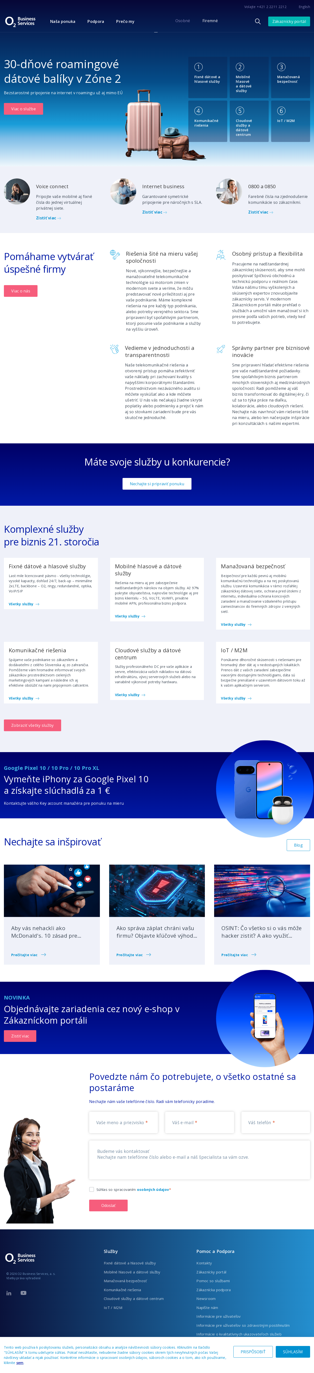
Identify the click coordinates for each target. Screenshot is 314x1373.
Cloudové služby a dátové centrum (134, 1298)
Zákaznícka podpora (213, 1289)
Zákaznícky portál (289, 21)
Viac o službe (23, 109)
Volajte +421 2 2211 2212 (265, 6)
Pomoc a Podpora (215, 1251)
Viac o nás (20, 291)
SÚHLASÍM (293, 1351)
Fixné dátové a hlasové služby (130, 1263)
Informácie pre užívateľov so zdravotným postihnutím (243, 1325)
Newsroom (206, 1298)
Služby (111, 1251)
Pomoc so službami (213, 1280)
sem (20, 1362)
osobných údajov (153, 1189)
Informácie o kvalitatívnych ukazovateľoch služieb (239, 1334)
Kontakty (204, 1263)
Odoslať (108, 1205)
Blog (298, 845)
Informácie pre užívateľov (218, 1316)
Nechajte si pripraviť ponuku (157, 483)
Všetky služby (24, 604)
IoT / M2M (113, 1307)
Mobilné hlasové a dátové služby (132, 1272)
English (304, 6)
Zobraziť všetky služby (32, 725)
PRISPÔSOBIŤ (253, 1351)
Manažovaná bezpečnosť (125, 1280)
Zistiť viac (48, 218)
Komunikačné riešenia (122, 1289)
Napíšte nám (207, 1307)
